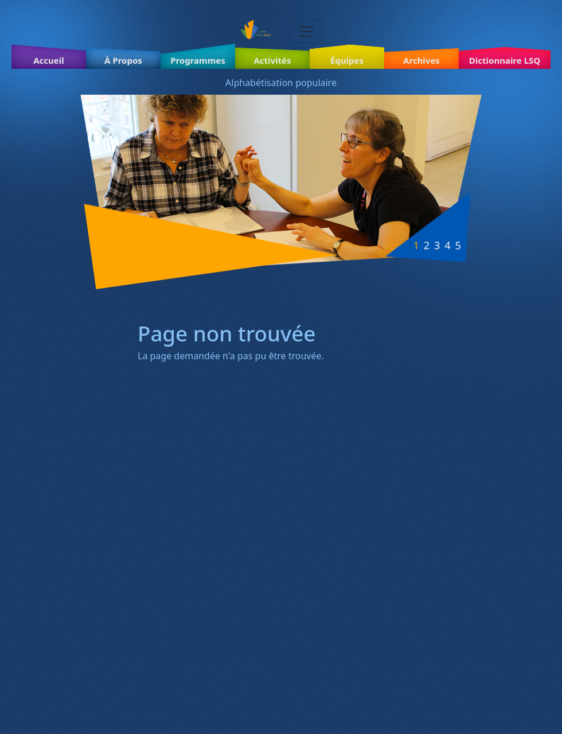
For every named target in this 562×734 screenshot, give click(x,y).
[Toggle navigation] (306, 31)
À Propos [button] (123, 60)
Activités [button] (272, 60)
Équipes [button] (347, 60)
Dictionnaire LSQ (504, 60)
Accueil (48, 60)
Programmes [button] (197, 60)
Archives (421, 60)
